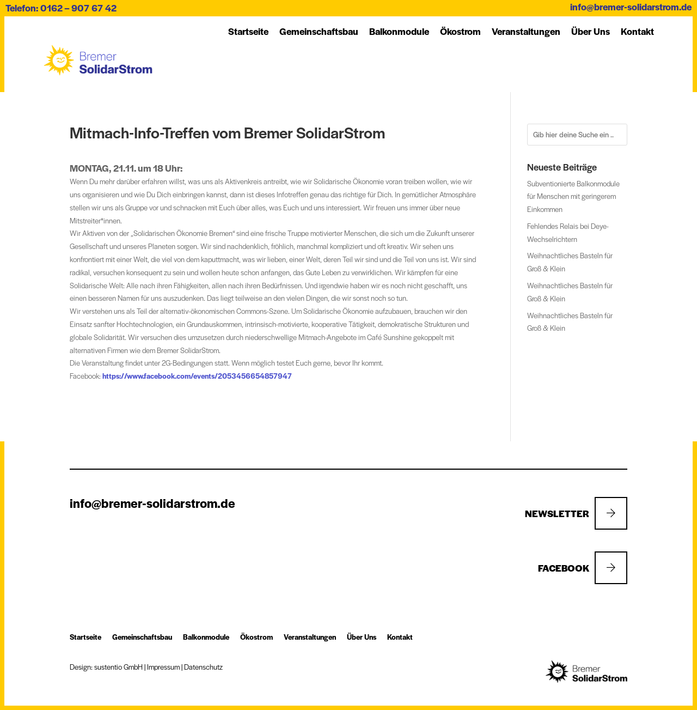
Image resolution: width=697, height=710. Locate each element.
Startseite (248, 31)
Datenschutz (203, 667)
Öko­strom (460, 31)
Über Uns (590, 31)
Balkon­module (399, 31)
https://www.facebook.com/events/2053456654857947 (197, 376)
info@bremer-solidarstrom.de (631, 6)
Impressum (163, 667)
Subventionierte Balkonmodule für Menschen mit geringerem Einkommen (573, 196)
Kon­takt (637, 31)
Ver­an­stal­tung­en (526, 31)
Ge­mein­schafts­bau (318, 31)
